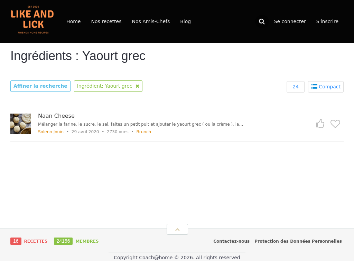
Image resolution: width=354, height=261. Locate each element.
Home (73, 21)
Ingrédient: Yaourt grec (108, 86)
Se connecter (290, 21)
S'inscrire (327, 21)
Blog (185, 21)
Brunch (144, 131)
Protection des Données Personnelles (298, 241)
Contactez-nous (231, 241)
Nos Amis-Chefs (151, 21)
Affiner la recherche (40, 86)
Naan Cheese (56, 116)
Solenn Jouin (51, 131)
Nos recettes (106, 21)
